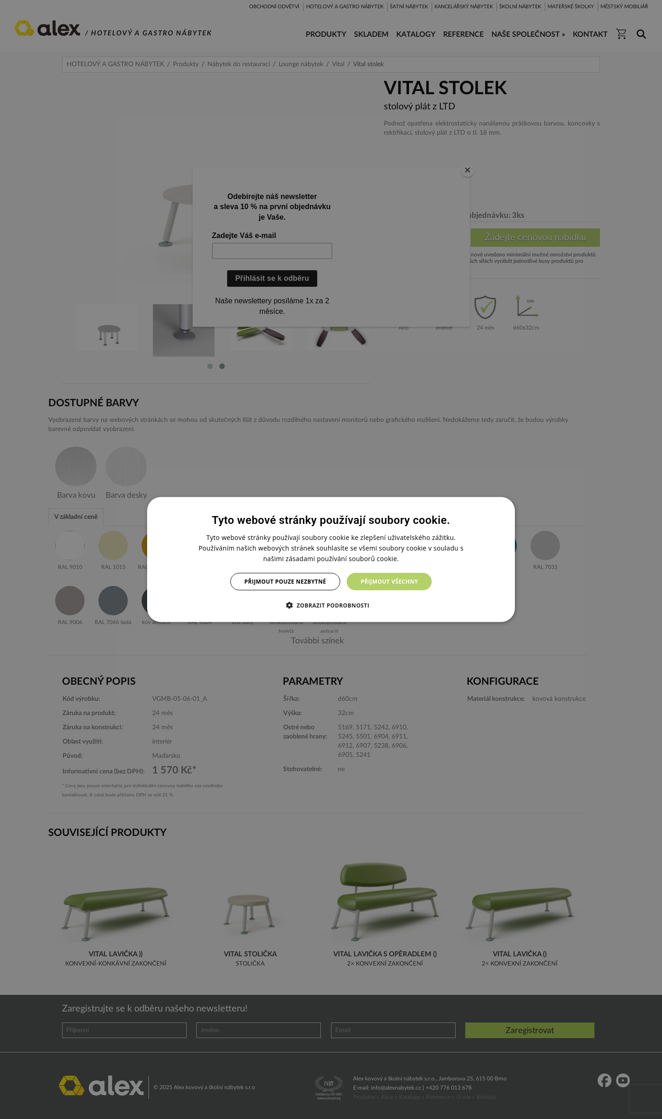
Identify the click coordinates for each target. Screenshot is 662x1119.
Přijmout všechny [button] (389, 581)
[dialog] (331, 559)
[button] (331, 605)
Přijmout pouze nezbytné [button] (285, 581)
